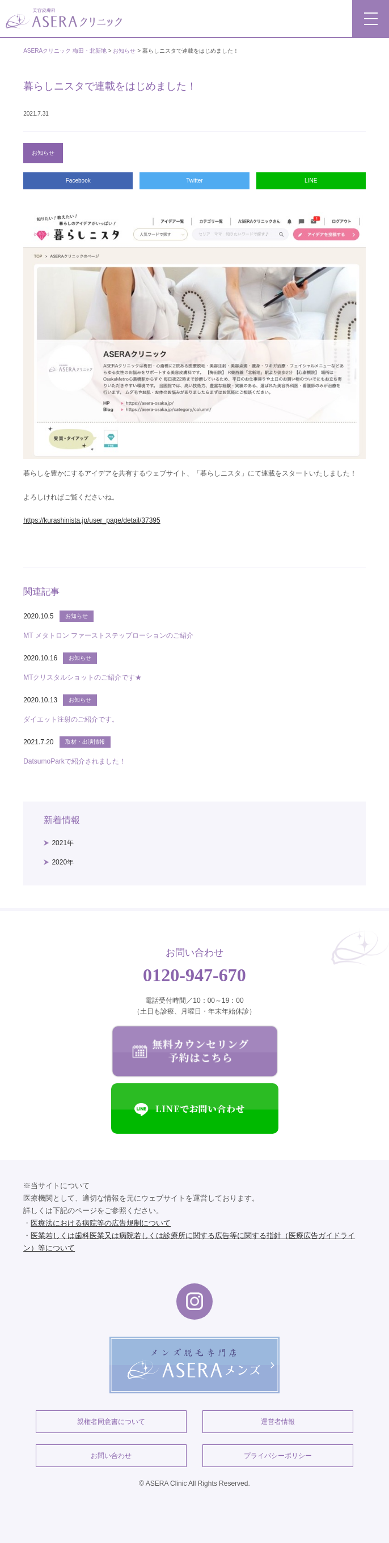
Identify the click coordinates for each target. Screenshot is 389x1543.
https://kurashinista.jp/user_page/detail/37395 (91, 520)
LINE (311, 180)
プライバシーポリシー (278, 1456)
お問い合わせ (111, 1456)
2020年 (63, 862)
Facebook (78, 180)
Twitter (194, 180)
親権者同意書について (111, 1422)
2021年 (63, 843)
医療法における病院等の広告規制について (101, 1223)
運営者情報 (278, 1422)
